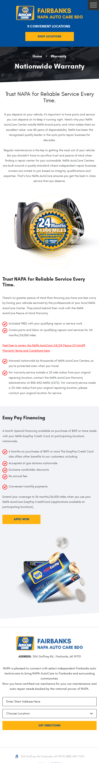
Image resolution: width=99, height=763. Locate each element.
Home (37, 56)
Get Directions (49, 725)
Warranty (58, 56)
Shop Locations (49, 36)
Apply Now (21, 519)
